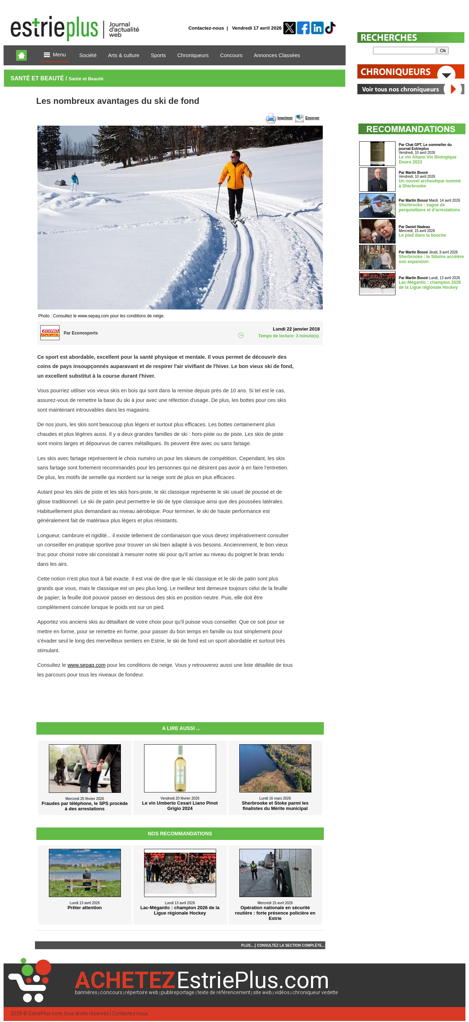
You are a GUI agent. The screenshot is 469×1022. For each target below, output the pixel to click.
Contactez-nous (206, 28)
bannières (86, 992)
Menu (54, 55)
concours (111, 992)
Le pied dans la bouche (422, 235)
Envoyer (312, 118)
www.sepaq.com (86, 665)
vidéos (282, 992)
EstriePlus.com (45, 1013)
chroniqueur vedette (315, 992)
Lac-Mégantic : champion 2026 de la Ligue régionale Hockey (430, 285)
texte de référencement (224, 992)
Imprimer (285, 118)
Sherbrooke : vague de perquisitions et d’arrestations (429, 207)
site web (262, 992)
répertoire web (141, 992)
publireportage (177, 992)
